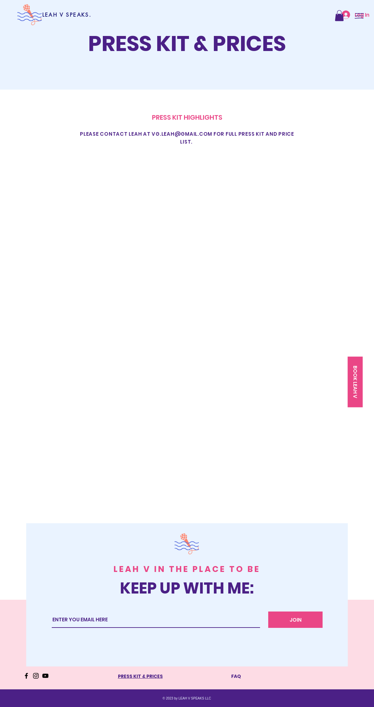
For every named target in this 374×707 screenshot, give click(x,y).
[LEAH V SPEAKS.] (66, 14)
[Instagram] (36, 676)
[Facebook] (26, 676)
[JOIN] (295, 620)
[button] (339, 15)
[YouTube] (45, 676)
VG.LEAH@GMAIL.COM (182, 133)
